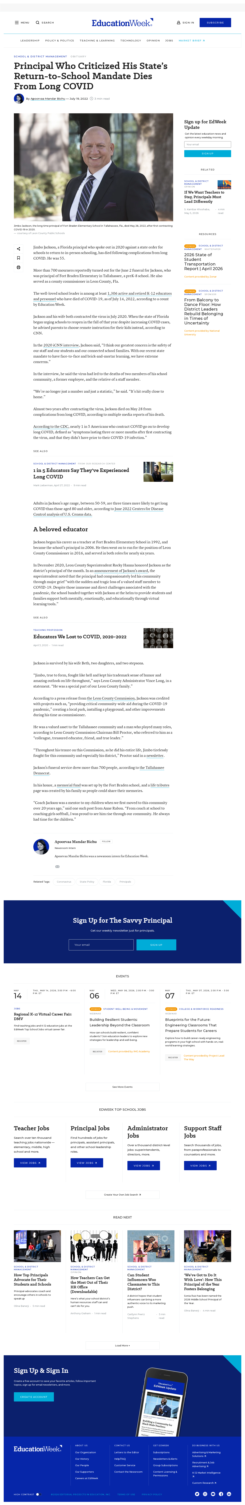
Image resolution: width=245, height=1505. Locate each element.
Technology (140, 40)
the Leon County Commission (111, 698)
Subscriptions (161, 1452)
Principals (125, 881)
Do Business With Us (206, 1445)
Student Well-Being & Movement (125, 1009)
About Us (81, 1445)
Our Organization (85, 1452)
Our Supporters (84, 1471)
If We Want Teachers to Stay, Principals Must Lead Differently (204, 197)
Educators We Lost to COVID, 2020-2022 (79, 636)
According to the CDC (50, 426)
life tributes (160, 785)
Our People (82, 1465)
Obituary (78, 56)
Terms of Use (126, 1494)
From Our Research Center (96, 463)
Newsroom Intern (65, 848)
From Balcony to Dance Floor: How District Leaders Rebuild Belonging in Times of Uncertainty (203, 311)
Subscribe (215, 22)
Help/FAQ (120, 1458)
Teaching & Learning (107, 40)
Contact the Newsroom (128, 1471)
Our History (82, 1458)
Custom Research (204, 1483)
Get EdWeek (161, 1445)
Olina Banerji (21, 1306)
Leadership (40, 40)
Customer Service (124, 1465)
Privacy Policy (152, 1494)
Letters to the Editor (126, 1452)
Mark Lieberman (43, 485)
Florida (107, 881)
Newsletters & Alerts (165, 1458)
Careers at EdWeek (86, 1478)
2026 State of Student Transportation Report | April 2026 (203, 262)
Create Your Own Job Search (122, 1194)
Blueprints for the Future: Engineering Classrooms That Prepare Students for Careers (191, 1025)
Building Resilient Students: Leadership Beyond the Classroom (120, 1022)
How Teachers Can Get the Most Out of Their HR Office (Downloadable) (90, 1285)
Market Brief (202, 40)
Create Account (34, 1396)
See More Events (122, 1087)
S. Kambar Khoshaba (196, 209)
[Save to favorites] (18, 258)
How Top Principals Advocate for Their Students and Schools (32, 1280)
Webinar (95, 1013)
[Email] (101, 944)
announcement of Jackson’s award (121, 570)
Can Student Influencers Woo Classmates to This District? (143, 1282)
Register (21, 1041)
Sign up (156, 944)
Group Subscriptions (165, 1465)
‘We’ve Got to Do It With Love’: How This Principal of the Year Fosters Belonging (203, 1282)
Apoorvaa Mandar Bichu (48, 98)
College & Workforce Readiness (201, 1009)
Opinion (163, 40)
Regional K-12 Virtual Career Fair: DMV (43, 1016)
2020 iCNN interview (61, 345)
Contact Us (122, 1445)
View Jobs (30, 1162)
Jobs (179, 40)
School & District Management (40, 56)
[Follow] (106, 841)
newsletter (155, 755)
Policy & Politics (69, 40)
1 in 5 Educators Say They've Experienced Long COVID (81, 473)
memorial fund (69, 785)
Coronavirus (64, 881)
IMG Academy (141, 1051)
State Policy (87, 881)
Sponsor (210, 294)
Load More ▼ (122, 1345)
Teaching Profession (48, 630)
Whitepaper (212, 249)
